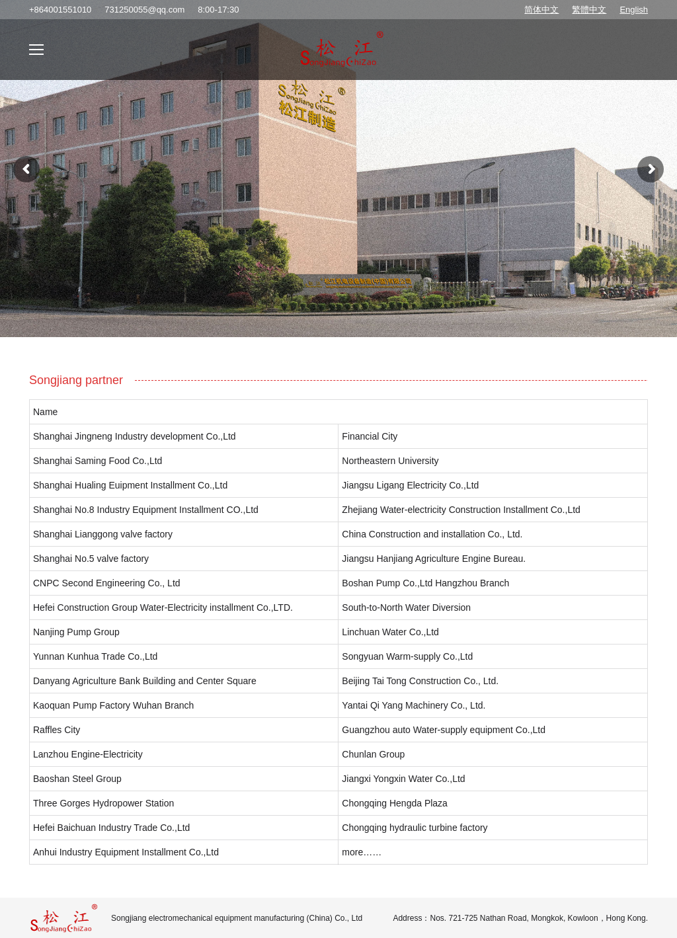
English (633, 10)
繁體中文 (589, 10)
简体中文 (541, 10)
